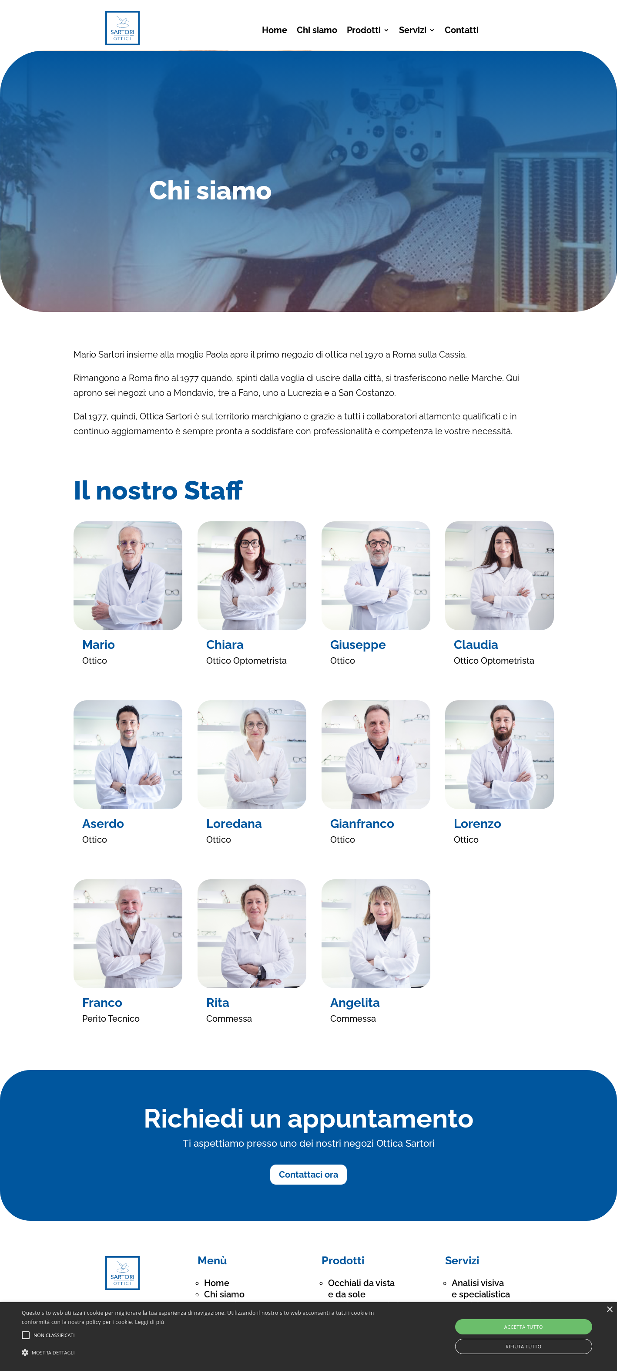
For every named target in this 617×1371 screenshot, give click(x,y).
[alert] (308, 1336)
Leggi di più (149, 1322)
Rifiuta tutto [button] (523, 1346)
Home (274, 31)
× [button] (609, 1310)
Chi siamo (317, 31)
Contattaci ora (308, 1174)
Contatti (462, 31)
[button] (208, 1352)
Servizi (412, 31)
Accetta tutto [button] (523, 1327)
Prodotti (364, 31)
